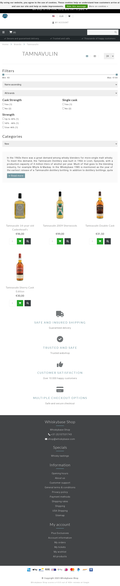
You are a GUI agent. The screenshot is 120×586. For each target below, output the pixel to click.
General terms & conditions (60, 487)
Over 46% (11, 127)
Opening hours (60, 473)
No (8, 108)
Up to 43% (12, 119)
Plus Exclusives (60, 533)
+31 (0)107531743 (61, 434)
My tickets (60, 547)
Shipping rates (60, 501)
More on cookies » (98, 6)
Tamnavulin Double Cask (100, 225)
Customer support (60, 483)
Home (5, 44)
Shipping (60, 506)
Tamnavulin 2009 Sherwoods (60, 225)
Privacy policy (60, 492)
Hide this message (76, 6)
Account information (60, 538)
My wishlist (60, 552)
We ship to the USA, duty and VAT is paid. (58, 9)
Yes (8, 104)
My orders (60, 542)
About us (60, 478)
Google (86, 582)
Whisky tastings (60, 456)
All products (60, 556)
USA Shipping (60, 511)
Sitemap (60, 515)
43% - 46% (12, 123)
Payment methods (60, 497)
